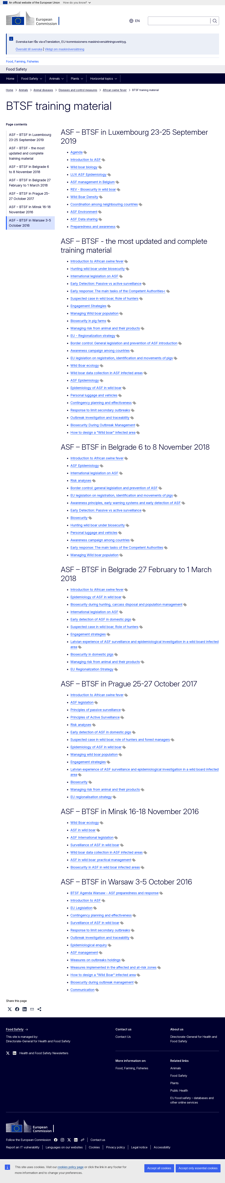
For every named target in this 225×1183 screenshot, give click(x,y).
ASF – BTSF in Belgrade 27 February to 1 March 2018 (30, 182)
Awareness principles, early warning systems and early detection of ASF (125, 503)
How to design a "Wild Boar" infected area (103, 975)
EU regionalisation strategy (91, 797)
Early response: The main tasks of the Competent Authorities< (117, 291)
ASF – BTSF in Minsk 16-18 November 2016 (30, 209)
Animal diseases (43, 90)
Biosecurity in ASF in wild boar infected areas (105, 867)
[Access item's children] (42, 78)
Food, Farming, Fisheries (22, 61)
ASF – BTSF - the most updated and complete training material (27, 153)
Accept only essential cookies (198, 1168)
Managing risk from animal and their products (105, 328)
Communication (82, 990)
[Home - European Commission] (36, 18)
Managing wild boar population (94, 754)
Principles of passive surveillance (95, 710)
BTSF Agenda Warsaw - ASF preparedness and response (114, 893)
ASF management (84, 952)
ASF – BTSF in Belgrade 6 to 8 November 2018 (29, 169)
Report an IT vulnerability (22, 1147)
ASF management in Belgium (92, 182)
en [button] (134, 21)
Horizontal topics (101, 78)
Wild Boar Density (84, 197)
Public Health (179, 1090)
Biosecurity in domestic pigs (91, 654)
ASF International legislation (91, 837)
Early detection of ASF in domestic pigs (100, 619)
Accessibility (162, 1147)
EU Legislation (81, 908)
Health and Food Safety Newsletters (43, 1053)
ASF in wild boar (83, 830)
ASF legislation (82, 702)
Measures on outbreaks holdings (95, 960)
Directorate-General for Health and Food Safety (193, 1039)
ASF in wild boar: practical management (100, 860)
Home (10, 78)
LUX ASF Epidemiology (88, 174)
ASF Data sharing (84, 219)
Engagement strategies (88, 634)
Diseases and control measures (78, 90)
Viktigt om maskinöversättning (64, 49)
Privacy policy (115, 1147)
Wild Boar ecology (84, 365)
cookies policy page (71, 1167)
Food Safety (29, 78)
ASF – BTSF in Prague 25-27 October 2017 (29, 196)
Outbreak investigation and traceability (99, 418)
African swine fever (115, 90)
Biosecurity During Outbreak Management (102, 425)
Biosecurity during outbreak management (102, 982)
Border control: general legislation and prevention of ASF (114, 488)
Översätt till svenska (29, 49)
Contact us (98, 1140)
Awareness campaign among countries (100, 351)
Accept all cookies (159, 1168)
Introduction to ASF (85, 160)
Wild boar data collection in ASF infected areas (106, 373)
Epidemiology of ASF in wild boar (95, 388)
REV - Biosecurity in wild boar (93, 189)
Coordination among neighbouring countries (104, 204)
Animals (54, 78)
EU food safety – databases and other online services (192, 1100)
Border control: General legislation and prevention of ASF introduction (123, 343)
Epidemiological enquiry (88, 945)
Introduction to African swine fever (96, 261)
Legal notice (139, 1147)
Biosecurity (79, 518)
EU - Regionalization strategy (92, 336)
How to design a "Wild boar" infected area (102, 432)
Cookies (94, 1147)
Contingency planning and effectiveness (101, 403)
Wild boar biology (83, 167)
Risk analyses (80, 480)
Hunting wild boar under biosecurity (97, 269)
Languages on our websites (64, 1147)
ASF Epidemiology (84, 380)
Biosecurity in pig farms (88, 321)
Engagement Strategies (88, 306)
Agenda (76, 152)
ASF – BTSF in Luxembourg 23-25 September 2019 (30, 137)
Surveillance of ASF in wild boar (94, 845)
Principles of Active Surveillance (95, 717)
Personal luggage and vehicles (93, 395)
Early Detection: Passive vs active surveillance (105, 284)
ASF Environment (83, 212)
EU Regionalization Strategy (91, 669)
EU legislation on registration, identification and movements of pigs (121, 358)
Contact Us (123, 1037)
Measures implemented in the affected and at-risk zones (113, 967)
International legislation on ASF (94, 276)
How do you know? (77, 2)
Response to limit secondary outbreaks (100, 410)
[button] (10, 1009)
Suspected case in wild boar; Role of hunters (104, 298)
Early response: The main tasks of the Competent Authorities (116, 547)
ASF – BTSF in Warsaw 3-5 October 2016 (30, 222)
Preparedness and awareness (92, 227)
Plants (75, 78)
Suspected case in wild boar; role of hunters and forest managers (120, 740)
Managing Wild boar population (94, 313)
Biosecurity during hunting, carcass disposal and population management (126, 604)
